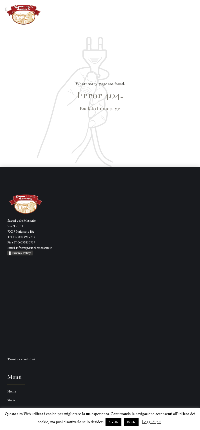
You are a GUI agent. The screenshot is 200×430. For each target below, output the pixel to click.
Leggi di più (151, 422)
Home (11, 391)
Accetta (113, 422)
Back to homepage (100, 108)
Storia (11, 400)
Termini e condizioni (21, 359)
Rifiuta (131, 422)
